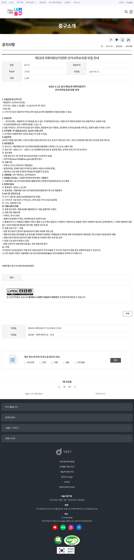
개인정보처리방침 (67, 461)
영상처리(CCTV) (67, 472)
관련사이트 (10, 438)
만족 (44, 362)
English (130, 2)
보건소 (11, 3)
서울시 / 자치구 (12, 428)
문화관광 (43, 3)
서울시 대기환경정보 (33, 394)
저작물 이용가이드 (67, 466)
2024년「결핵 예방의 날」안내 (41, 335)
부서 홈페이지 (11, 407)
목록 (127, 314)
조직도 (67, 482)
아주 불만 (81, 362)
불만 (67, 362)
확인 (115, 360)
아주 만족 (30, 362)
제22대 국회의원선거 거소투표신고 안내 (44, 328)
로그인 (121, 2)
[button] (74, 387)
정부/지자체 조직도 (67, 487)
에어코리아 (100, 394)
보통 (56, 362)
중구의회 (20, 3)
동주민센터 (10, 417)
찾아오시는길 (66, 477)
